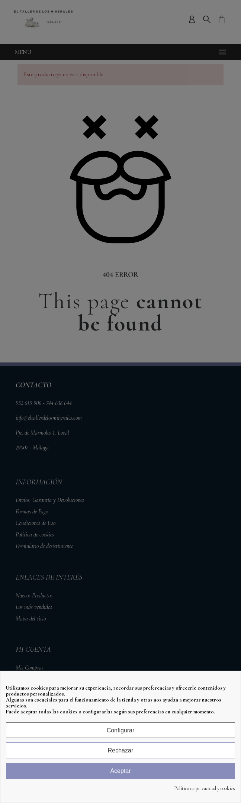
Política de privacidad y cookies (204, 788)
